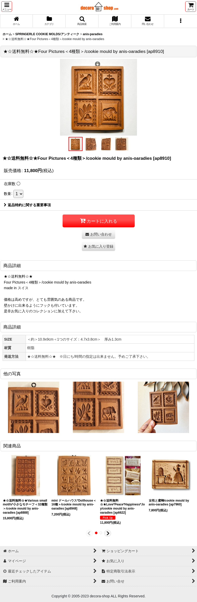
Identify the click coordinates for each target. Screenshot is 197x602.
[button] (6, 6)
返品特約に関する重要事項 (27, 205)
